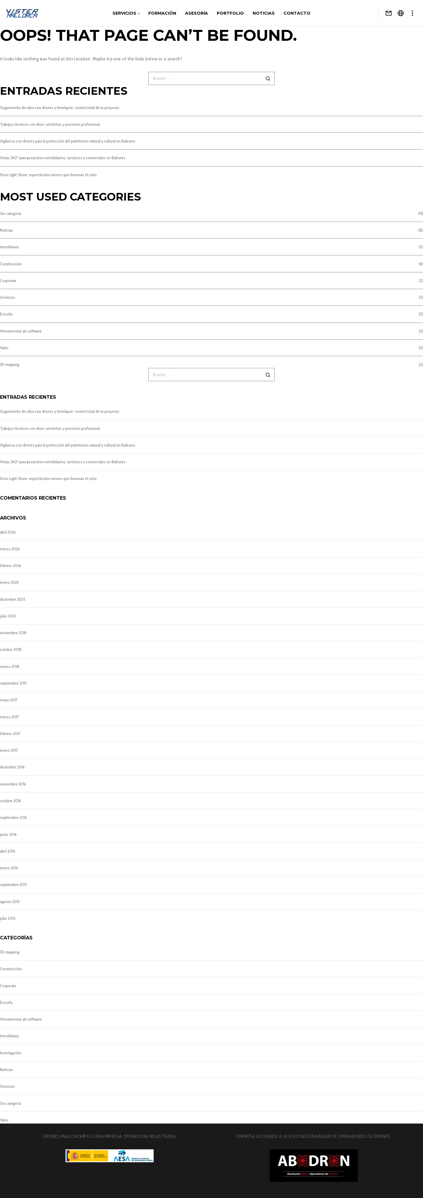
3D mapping (9, 364)
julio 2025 (8, 616)
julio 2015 (8, 918)
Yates (4, 347)
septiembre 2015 (13, 884)
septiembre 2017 (13, 683)
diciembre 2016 (12, 767)
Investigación (10, 1053)
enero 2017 (9, 750)
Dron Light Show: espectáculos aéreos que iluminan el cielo (48, 174)
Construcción (11, 264)
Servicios (7, 297)
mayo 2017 (8, 699)
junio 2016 (8, 834)
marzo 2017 (9, 717)
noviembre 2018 (13, 632)
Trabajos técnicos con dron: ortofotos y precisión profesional (50, 124)
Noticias (6, 230)
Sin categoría (10, 213)
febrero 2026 (10, 565)
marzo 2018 (9, 666)
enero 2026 (9, 582)
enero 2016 (9, 867)
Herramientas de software (21, 331)
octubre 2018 (10, 649)
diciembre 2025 (12, 599)
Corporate (8, 280)
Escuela (6, 314)
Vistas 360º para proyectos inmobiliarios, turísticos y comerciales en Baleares (62, 157)
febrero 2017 (10, 733)
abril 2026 (8, 532)
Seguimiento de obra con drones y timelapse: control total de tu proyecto (59, 107)
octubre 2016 (10, 800)
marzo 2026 (10, 549)
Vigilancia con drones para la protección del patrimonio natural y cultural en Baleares (67, 141)
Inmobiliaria (9, 247)
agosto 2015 (10, 901)
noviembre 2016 (13, 784)
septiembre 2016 (13, 817)
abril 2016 (7, 851)
